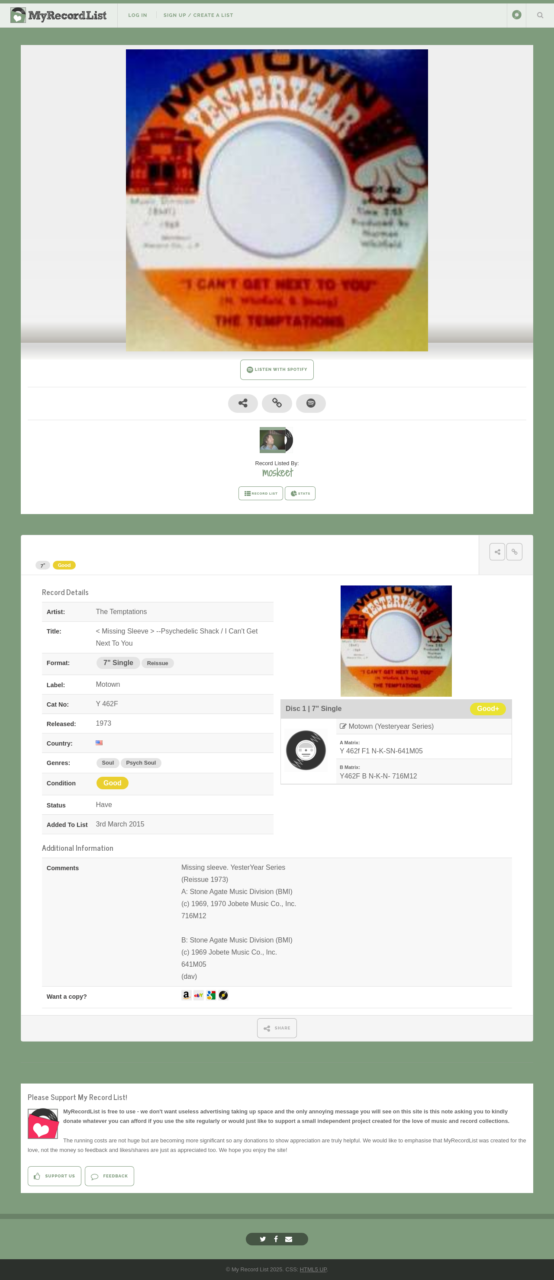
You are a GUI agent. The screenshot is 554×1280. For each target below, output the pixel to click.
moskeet (277, 472)
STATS (300, 494)
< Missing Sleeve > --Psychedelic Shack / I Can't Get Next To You (243, 548)
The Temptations (69, 548)
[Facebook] (277, 1239)
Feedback (109, 1176)
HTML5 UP (313, 1269)
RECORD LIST (261, 494)
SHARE (277, 1028)
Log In (137, 15)
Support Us (54, 1176)
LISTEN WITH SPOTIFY (277, 369)
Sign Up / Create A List (198, 15)
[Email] (289, 1239)
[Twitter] (264, 1239)
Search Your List (540, 14)
